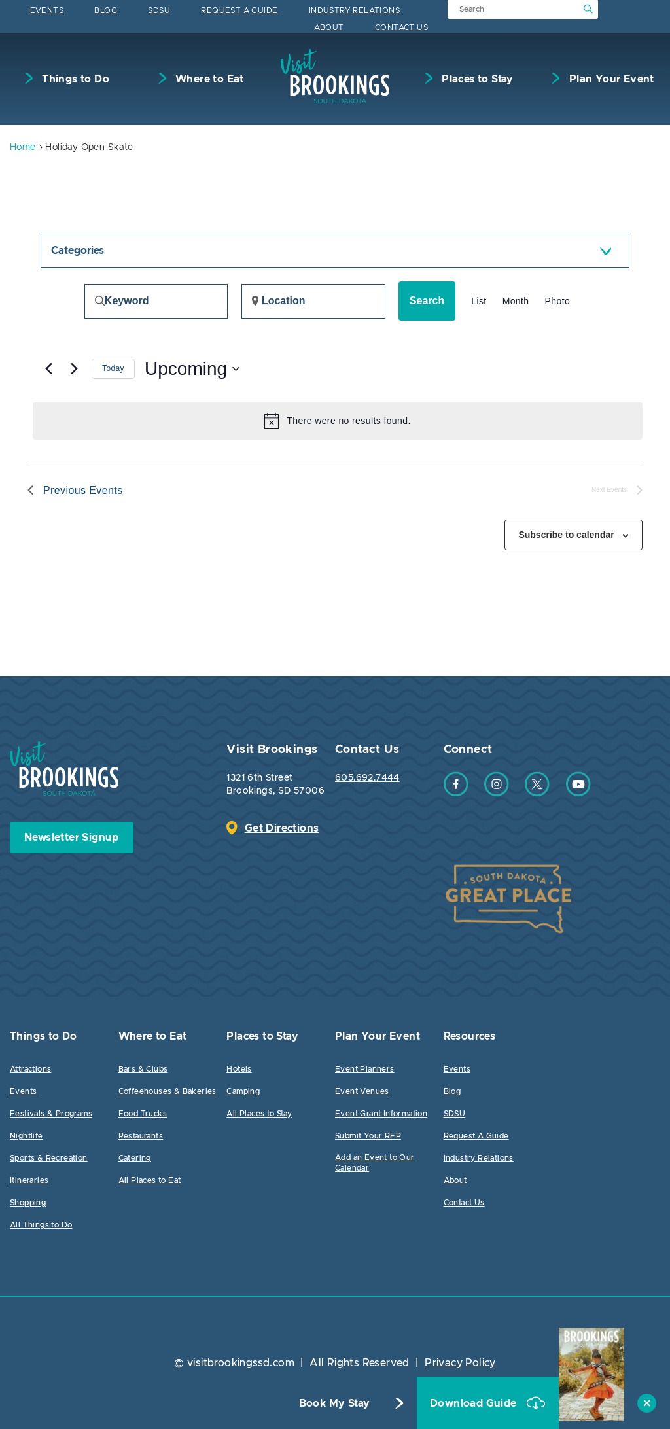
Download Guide (475, 1403)
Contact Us (401, 27)
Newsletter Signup (71, 837)
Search (427, 300)
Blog (105, 10)
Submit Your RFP (368, 1136)
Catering (134, 1158)
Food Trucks (142, 1114)
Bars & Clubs (143, 1069)
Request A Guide (239, 10)
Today (113, 368)
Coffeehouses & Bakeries (167, 1091)
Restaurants (140, 1136)
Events (46, 10)
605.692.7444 (367, 778)
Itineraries (29, 1180)
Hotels (238, 1069)
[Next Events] (74, 369)
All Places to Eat (149, 1180)
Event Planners (365, 1069)
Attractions (30, 1069)
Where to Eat (208, 79)
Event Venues (362, 1091)
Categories (77, 250)
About (329, 27)
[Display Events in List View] (478, 301)
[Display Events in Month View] (515, 301)
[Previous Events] (48, 369)
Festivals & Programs (51, 1114)
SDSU (159, 10)
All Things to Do (41, 1225)
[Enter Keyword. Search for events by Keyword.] (156, 301)
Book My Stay (334, 1403)
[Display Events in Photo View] (558, 301)
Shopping (28, 1203)
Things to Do (74, 79)
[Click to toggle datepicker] (192, 369)
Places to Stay (476, 79)
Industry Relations (354, 10)
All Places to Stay (259, 1114)
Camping (243, 1091)
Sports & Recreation (49, 1158)
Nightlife (26, 1136)
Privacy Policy (460, 1363)
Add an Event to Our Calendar (375, 1163)
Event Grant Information (381, 1114)
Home (23, 147)
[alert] (338, 420)
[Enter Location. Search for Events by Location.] (313, 301)
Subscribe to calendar (566, 534)
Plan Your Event (610, 79)
